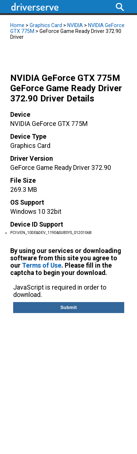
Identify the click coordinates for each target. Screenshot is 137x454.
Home (17, 25)
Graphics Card (46, 25)
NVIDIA (75, 25)
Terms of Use (41, 265)
